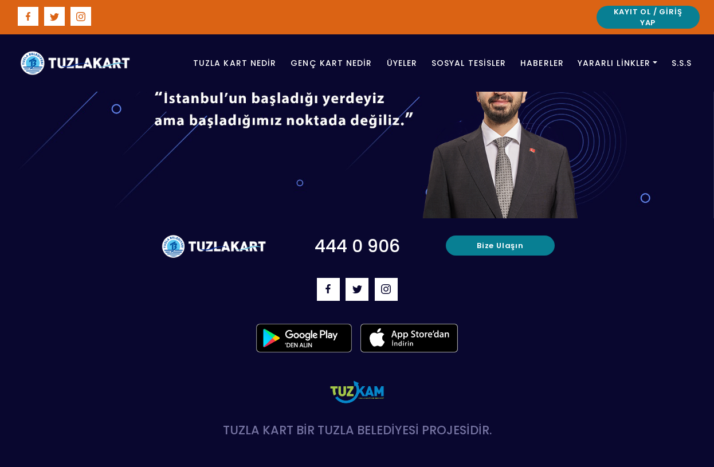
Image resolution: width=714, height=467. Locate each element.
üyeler (402, 63)
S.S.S (682, 63)
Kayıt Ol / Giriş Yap (648, 17)
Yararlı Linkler (614, 63)
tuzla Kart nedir (234, 63)
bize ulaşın (500, 245)
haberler (542, 63)
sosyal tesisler (468, 63)
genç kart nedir (331, 63)
